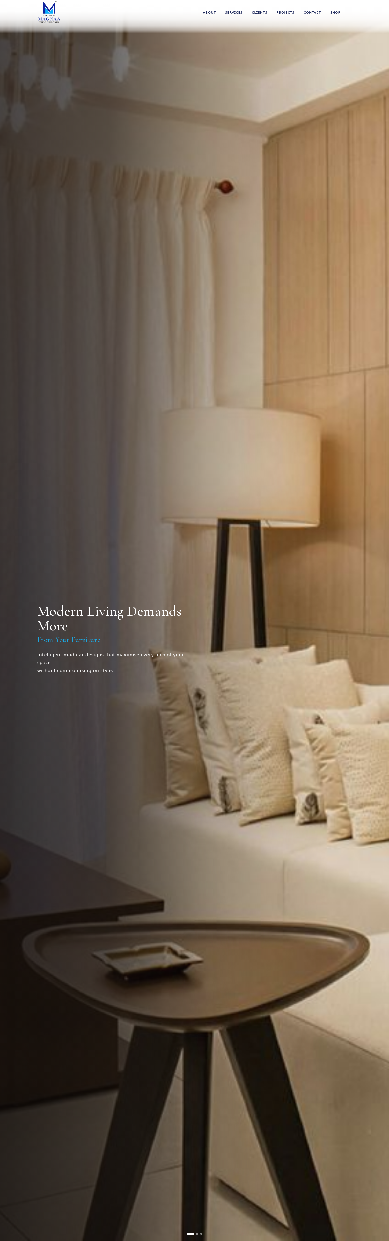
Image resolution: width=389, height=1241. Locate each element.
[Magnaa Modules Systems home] (49, 12)
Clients (259, 12)
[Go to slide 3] (201, 1234)
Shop (335, 12)
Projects (286, 12)
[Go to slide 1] (190, 1234)
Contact (312, 12)
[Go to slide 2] (197, 1234)
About (209, 12)
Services (234, 12)
